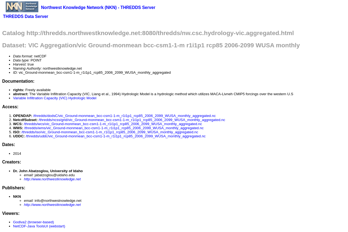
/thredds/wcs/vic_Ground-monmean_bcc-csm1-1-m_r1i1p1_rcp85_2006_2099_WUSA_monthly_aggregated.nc (113, 124)
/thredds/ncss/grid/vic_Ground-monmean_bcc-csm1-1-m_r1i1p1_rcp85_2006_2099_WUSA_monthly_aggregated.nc (132, 120)
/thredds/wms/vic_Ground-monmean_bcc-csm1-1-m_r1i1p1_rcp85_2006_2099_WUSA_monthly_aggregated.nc (114, 128)
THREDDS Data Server (25, 16)
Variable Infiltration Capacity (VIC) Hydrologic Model (54, 98)
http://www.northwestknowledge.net (52, 179)
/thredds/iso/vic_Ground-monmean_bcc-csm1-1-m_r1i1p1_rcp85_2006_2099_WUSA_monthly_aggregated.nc (109, 132)
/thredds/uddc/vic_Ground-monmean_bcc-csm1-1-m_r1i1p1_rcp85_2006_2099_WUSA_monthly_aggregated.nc (116, 136)
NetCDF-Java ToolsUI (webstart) (39, 226)
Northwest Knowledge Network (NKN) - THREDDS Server (98, 7)
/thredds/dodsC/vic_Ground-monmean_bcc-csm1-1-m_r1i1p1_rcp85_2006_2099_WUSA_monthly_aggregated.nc (124, 116)
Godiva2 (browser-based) (33, 222)
